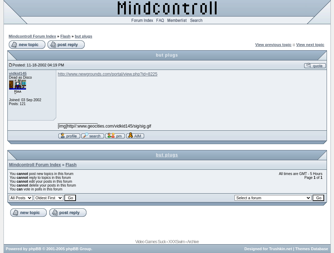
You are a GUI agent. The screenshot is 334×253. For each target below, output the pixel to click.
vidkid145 (18, 73)
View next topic (310, 45)
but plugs (83, 36)
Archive (193, 241)
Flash (65, 36)
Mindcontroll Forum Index (32, 36)
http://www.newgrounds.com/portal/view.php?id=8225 (108, 74)
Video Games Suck (150, 241)
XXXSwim (176, 241)
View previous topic (273, 45)
